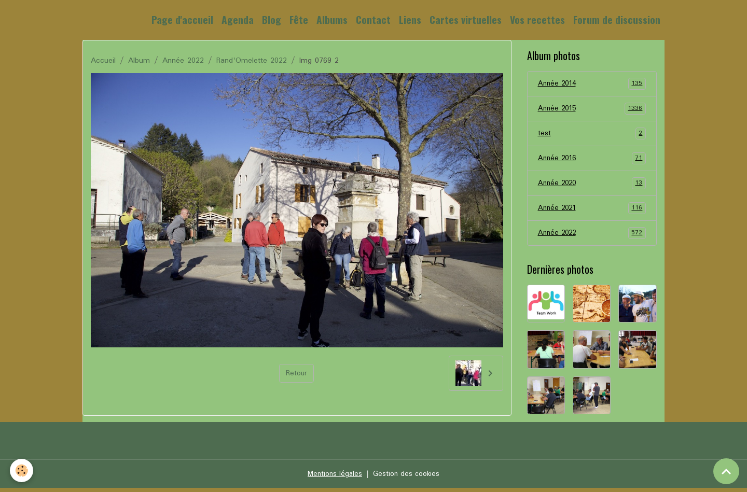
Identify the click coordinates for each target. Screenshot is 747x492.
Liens (410, 19)
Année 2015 (592, 109)
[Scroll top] (726, 471)
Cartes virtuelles (466, 19)
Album (139, 60)
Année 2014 (592, 84)
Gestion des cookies (407, 477)
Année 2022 (183, 60)
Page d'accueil (182, 19)
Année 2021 (592, 211)
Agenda (238, 19)
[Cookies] (22, 470)
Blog (271, 19)
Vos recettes (537, 19)
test (592, 135)
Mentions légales (333, 477)
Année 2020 (592, 185)
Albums (332, 19)
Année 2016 (592, 160)
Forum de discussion (616, 19)
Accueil (103, 60)
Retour (296, 373)
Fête (298, 19)
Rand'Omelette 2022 (251, 60)
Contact (373, 19)
